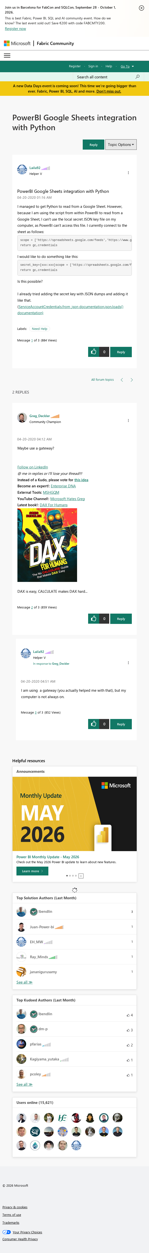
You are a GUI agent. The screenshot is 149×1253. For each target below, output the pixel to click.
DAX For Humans (54, 504)
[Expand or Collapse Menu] (7, 55)
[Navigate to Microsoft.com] (17, 43)
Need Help (39, 328)
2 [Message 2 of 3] (32, 607)
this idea (81, 479)
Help (109, 66)
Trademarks (10, 1222)
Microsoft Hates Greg (67, 498)
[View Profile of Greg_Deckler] (39, 415)
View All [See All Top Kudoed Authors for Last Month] (24, 1084)
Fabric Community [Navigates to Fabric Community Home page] (55, 43)
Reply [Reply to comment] (121, 619)
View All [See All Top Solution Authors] (24, 982)
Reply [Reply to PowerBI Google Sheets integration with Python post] (121, 352)
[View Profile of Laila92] (35, 167)
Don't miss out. (108, 91)
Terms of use (11, 1214)
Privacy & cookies (14, 1207)
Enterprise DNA (63, 485)
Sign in (93, 66)
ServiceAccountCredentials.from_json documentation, (62, 306)
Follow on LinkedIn (32, 467)
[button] (93, 145)
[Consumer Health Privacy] (74, 1239)
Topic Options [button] (119, 144)
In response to (51, 663)
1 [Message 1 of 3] (32, 340)
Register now (15, 28)
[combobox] (108, 77)
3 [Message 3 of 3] (36, 712)
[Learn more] (32, 871)
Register (75, 66)
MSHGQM (51, 492)
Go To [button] (125, 66)
